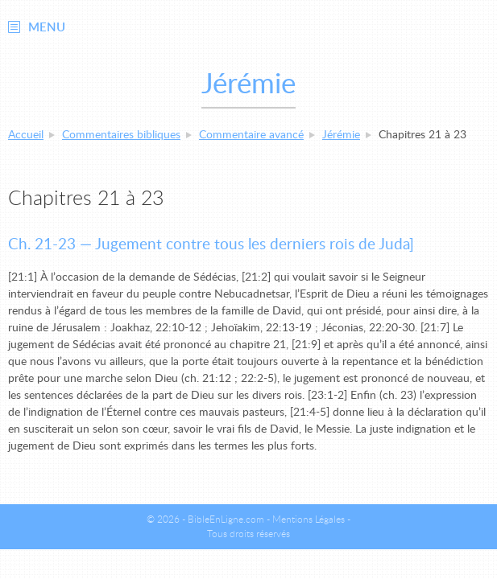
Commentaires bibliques (121, 135)
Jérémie (341, 135)
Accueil (25, 135)
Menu (46, 28)
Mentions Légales (308, 519)
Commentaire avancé (251, 135)
